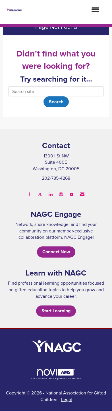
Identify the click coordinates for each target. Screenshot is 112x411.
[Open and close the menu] (63, 10)
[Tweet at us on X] (40, 194)
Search (56, 101)
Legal (66, 399)
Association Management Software (56, 374)
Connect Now (56, 251)
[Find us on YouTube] (71, 194)
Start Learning (56, 310)
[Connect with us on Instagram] (61, 194)
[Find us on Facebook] (29, 194)
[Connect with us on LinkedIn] (50, 194)
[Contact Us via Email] (82, 194)
